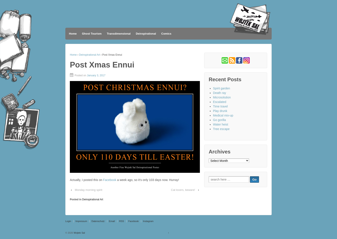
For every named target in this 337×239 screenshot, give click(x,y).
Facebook (109, 180)
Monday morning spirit (88, 190)
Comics (166, 33)
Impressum (81, 221)
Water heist (220, 124)
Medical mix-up (223, 115)
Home (73, 33)
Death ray (219, 93)
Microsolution (222, 97)
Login (68, 221)
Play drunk (220, 111)
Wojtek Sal (79, 232)
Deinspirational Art (89, 54)
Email (112, 221)
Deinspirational (146, 33)
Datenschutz (97, 221)
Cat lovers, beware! (183, 190)
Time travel (220, 106)
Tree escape (221, 129)
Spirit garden (221, 88)
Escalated (219, 102)
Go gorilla (219, 120)
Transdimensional (119, 33)
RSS (121, 221)
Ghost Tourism (91, 33)
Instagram (148, 221)
